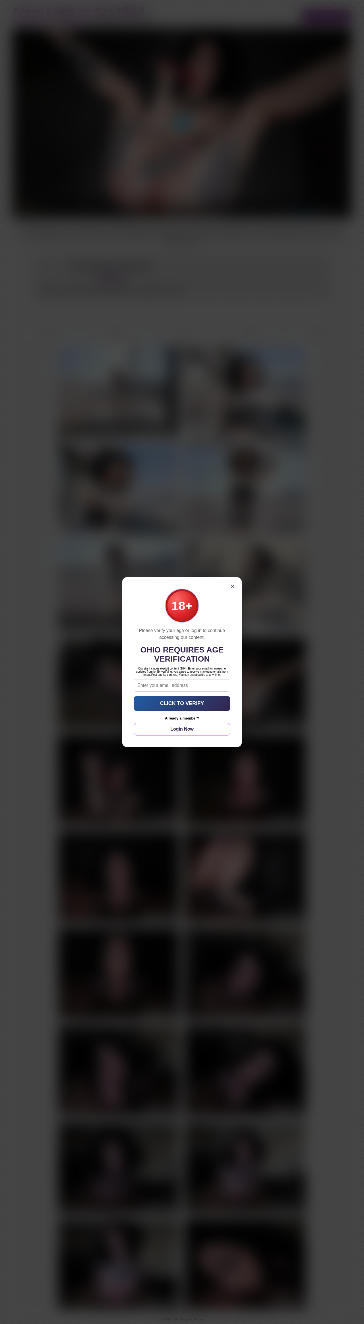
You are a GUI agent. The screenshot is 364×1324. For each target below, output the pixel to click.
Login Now (182, 729)
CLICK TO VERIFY (182, 703)
